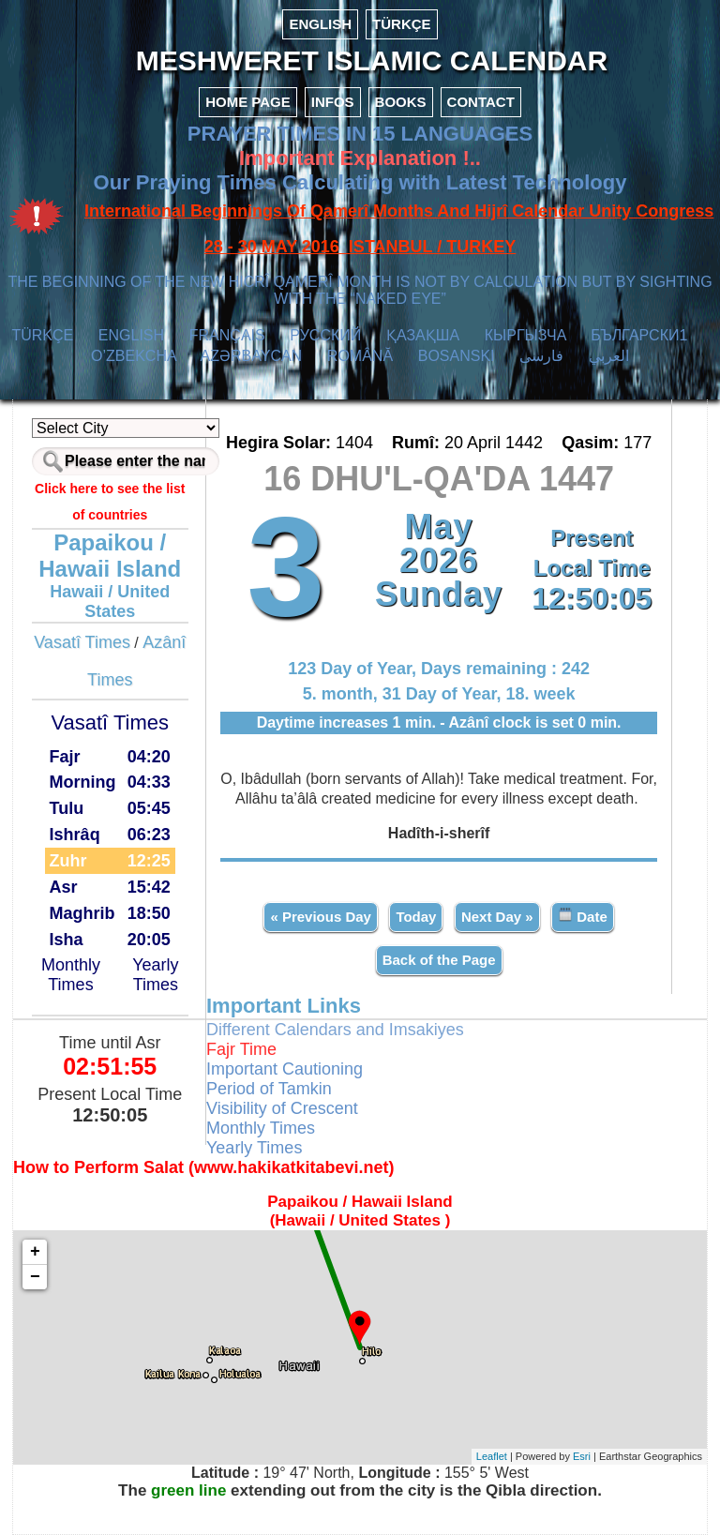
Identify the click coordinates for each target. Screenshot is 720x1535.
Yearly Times (155, 975)
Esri (582, 1456)
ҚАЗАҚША (422, 335)
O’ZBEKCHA (133, 356)
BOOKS (401, 102)
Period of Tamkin (269, 1088)
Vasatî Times (82, 642)
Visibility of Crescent (282, 1108)
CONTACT (481, 102)
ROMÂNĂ (360, 356)
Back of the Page (439, 960)
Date (583, 916)
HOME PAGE (248, 102)
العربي (609, 356)
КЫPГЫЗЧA (525, 335)
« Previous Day (320, 917)
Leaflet (491, 1456)
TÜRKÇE (401, 24)
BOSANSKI (456, 356)
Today (416, 917)
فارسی (541, 356)
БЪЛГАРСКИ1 (639, 335)
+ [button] (35, 1252)
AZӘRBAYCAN (252, 356)
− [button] (35, 1277)
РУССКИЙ (325, 335)
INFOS (332, 102)
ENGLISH (320, 24)
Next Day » (497, 917)
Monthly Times (70, 975)
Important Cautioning (284, 1069)
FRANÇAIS (227, 335)
